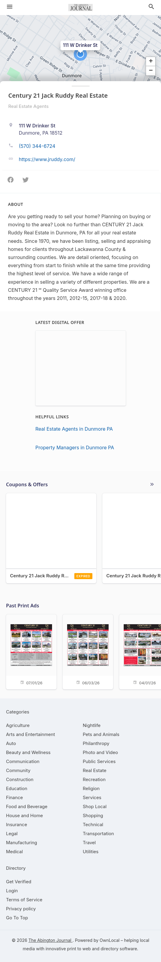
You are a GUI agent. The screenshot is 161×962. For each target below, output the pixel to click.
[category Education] (16, 788)
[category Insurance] (16, 824)
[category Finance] (14, 797)
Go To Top (17, 918)
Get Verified (18, 881)
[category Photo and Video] (100, 752)
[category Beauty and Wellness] (28, 752)
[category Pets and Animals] (101, 734)
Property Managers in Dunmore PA (75, 447)
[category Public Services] (99, 761)
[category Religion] (91, 788)
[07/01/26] (31, 651)
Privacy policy (21, 909)
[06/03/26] (88, 651)
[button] (80, 54)
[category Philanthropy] (96, 743)
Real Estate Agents (28, 106)
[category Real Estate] (94, 770)
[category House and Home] (24, 815)
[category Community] (18, 770)
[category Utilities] (90, 851)
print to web (79, 948)
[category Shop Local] (95, 806)
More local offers (152, 484)
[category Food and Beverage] (27, 806)
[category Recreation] (94, 779)
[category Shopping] (93, 815)
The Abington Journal (50, 940)
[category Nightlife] (92, 725)
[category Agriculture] (17, 725)
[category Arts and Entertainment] (30, 734)
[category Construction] (19, 779)
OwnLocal (109, 940)
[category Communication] (22, 761)
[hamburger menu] (9, 6)
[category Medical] (14, 851)
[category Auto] (11, 743)
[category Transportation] (98, 833)
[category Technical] (93, 824)
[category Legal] (11, 833)
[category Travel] (89, 842)
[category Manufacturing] (21, 842)
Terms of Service (24, 899)
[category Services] (92, 797)
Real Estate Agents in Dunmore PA (74, 429)
